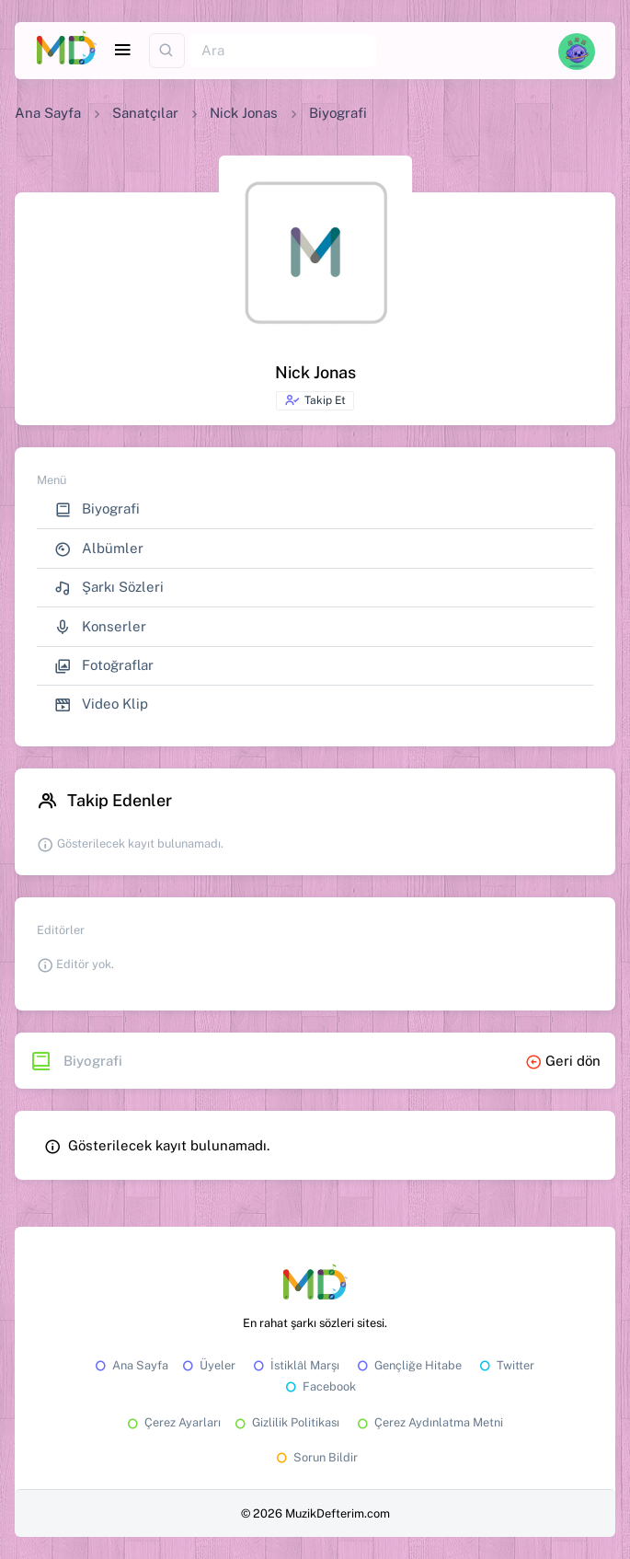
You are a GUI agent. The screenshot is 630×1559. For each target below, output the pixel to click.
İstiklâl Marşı (294, 1365)
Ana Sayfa (48, 113)
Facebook (319, 1386)
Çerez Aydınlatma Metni (428, 1422)
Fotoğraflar (104, 666)
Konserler (100, 627)
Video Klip (101, 704)
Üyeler (207, 1365)
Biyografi (97, 509)
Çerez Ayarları (172, 1422)
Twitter (505, 1365)
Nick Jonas (244, 113)
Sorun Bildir (315, 1457)
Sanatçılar (145, 113)
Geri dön (563, 1060)
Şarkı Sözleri (109, 587)
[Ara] (282, 51)
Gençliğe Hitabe (408, 1365)
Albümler (98, 549)
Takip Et (315, 400)
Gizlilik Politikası (285, 1422)
